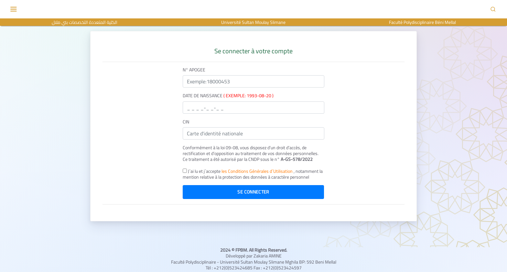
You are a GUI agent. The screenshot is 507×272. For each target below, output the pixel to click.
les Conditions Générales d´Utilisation (257, 171)
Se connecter (253, 192)
